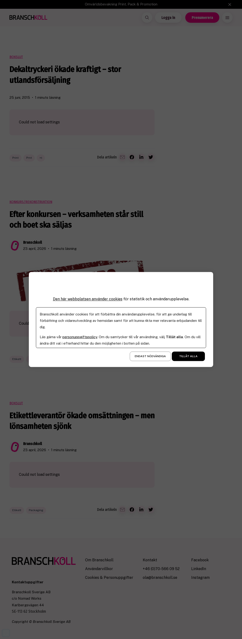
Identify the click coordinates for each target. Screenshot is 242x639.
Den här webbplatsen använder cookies (87, 299)
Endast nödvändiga (150, 356)
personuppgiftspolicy (79, 337)
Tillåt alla (188, 356)
